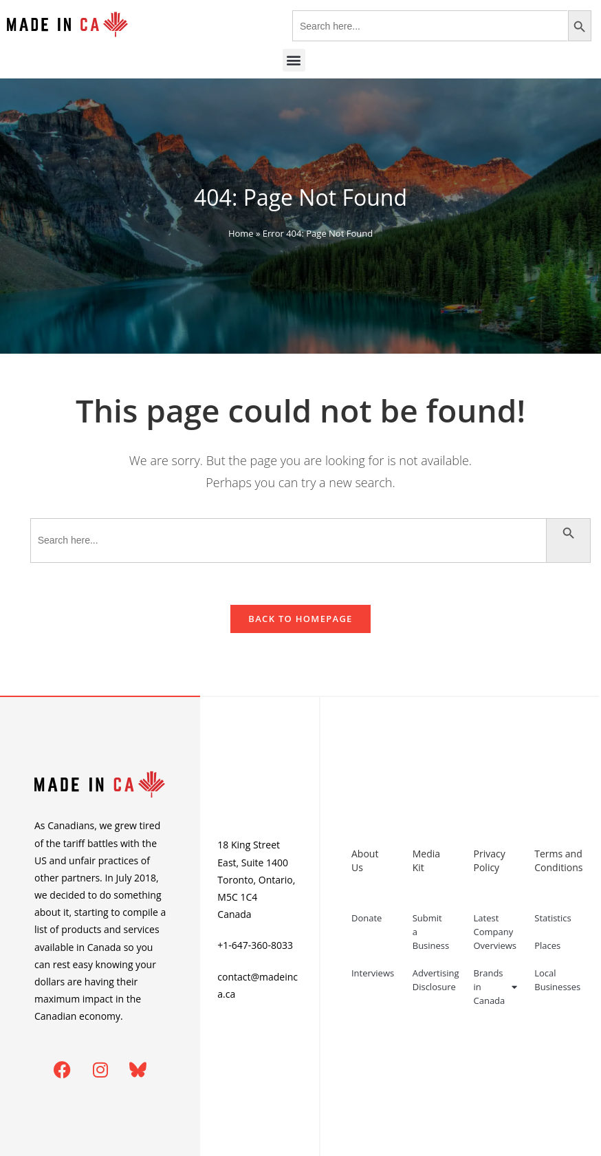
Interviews (372, 973)
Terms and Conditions (558, 860)
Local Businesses (557, 980)
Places (547, 945)
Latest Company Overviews (495, 932)
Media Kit (426, 860)
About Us (364, 860)
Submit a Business (431, 932)
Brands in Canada (496, 987)
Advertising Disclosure (436, 980)
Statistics (552, 918)
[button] (294, 60)
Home (241, 233)
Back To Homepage (300, 618)
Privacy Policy (489, 860)
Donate (366, 918)
